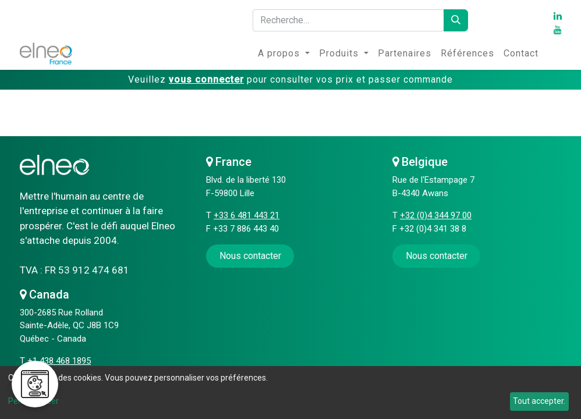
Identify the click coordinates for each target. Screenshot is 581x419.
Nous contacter (436, 255)
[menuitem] (283, 53)
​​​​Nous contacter (250, 255)
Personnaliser (33, 401)
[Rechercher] (456, 20)
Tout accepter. (539, 401)
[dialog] (290, 392)
